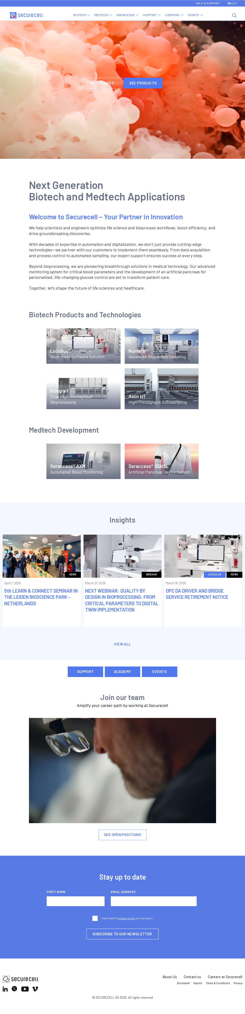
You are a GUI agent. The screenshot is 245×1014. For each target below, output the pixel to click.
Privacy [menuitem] (238, 983)
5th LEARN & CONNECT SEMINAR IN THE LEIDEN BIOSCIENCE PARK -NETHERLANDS (41, 597)
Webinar (151, 574)
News (73, 574)
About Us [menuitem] (169, 977)
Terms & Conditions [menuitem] (218, 983)
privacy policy (127, 918)
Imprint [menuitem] (197, 983)
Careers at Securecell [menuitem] (225, 977)
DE (235, 3)
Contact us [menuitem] (192, 977)
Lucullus (214, 574)
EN (229, 3)
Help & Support (208, 3)
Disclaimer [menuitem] (183, 983)
